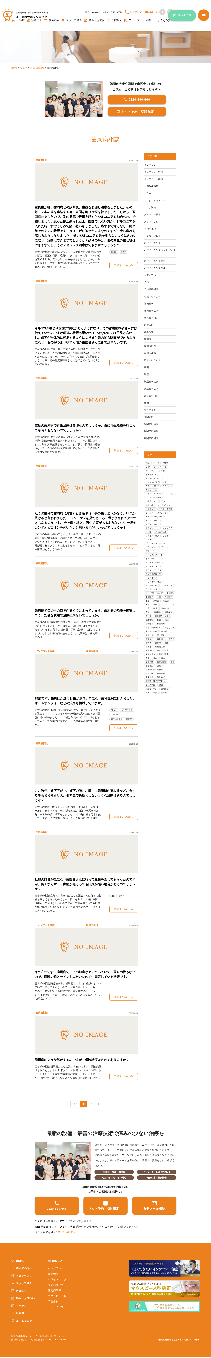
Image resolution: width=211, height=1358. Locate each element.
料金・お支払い (23, 1298)
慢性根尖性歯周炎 (164, 632)
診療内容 (52, 20)
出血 (158, 616)
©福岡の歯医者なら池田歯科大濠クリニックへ (178, 1340)
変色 (170, 624)
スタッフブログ (153, 221)
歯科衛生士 (151, 668)
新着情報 (149, 332)
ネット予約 (184, 15)
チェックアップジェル (156, 523)
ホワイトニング (153, 243)
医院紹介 (114, 20)
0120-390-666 (143, 12)
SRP (148, 467)
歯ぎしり (164, 652)
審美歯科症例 (151, 310)
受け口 (149, 620)
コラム (148, 193)
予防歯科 (150, 612)
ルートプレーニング (155, 604)
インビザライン (161, 467)
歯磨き (167, 664)
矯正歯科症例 (151, 388)
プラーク (150, 548)
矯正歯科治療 (151, 381)
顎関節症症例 (151, 431)
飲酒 (156, 716)
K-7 (158, 463)
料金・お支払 (94, 20)
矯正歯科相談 (151, 395)
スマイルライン (165, 511)
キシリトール (152, 491)
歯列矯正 (150, 660)
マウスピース (152, 588)
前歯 (166, 616)
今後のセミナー (153, 296)
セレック (150, 519)
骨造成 (165, 716)
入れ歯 (169, 612)
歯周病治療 (54, 1291)
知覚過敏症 (151, 684)
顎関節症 (149, 417)
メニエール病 (152, 596)
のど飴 (149, 540)
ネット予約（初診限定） (136, 111)
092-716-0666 (65, 1233)
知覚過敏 (158, 680)
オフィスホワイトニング (157, 483)
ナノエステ (169, 535)
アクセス (132, 20)
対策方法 (149, 324)
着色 (148, 680)
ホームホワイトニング (156, 568)
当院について (21, 1276)
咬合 (166, 620)
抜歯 (160, 636)
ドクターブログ (153, 235)
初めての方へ (21, 1268)
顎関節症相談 (151, 438)
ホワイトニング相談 (155, 268)
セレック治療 (56, 1307)
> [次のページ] (99, 1104)
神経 (160, 688)
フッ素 (167, 543)
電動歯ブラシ (152, 712)
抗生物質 (150, 636)
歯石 (158, 664)
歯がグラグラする (154, 644)
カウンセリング (153, 487)
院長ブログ (150, 410)
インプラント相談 (46, 651)
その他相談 (150, 228)
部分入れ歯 (151, 708)
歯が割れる (151, 652)
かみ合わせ (169, 487)
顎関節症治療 (151, 424)
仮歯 (160, 612)
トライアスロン (153, 531)
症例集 (17, 1313)
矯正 (146, 374)
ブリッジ (166, 556)
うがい (165, 471)
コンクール (151, 499)
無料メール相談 (154, 1206)
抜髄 (168, 636)
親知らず (162, 700)
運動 (146, 402)
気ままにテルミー (154, 360)
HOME (17, 1261)
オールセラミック (154, 479)
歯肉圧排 (164, 668)
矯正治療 (150, 688)
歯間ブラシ (167, 672)
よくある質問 (163, 20)
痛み (170, 676)
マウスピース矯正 (154, 592)
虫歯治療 (162, 696)
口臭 (113, 896)
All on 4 (114, 710)
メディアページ (153, 275)
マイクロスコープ (154, 584)
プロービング (152, 560)
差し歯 (149, 632)
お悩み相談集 (151, 186)
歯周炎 (114, 252)
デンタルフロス (153, 527)
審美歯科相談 (151, 317)
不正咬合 (162, 608)
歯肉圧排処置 (152, 672)
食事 (148, 716)
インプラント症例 (154, 172)
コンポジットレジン (155, 503)
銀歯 (162, 708)
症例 (146, 20)
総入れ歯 (150, 696)
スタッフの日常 (153, 214)
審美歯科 (149, 303)
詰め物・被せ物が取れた (157, 704)
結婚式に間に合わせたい (157, 692)
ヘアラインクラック (155, 564)
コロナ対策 (150, 207)
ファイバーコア (153, 543)
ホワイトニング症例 (155, 261)
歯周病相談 (42, 160)
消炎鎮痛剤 (151, 676)
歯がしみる (151, 648)
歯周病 (124, 252)
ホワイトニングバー (155, 580)
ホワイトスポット (154, 572)
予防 (146, 282)
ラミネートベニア (154, 600)
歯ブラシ (162, 656)
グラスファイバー (154, 495)
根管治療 (162, 640)
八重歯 (149, 616)
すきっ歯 (150, 511)
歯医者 (161, 660)
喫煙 (148, 624)
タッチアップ (164, 519)
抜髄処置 (150, 640)
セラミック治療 (167, 515)
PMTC (167, 463)
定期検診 (150, 628)
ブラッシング (152, 556)
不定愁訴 (150, 608)
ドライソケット (153, 535)
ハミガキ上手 (162, 540)
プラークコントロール (156, 551)
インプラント (128, 710)
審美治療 (53, 1274)
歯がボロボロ (117, 719)
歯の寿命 (150, 656)
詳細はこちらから (124, 265)
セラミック (151, 515)
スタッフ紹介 (71, 20)
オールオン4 (117, 714)
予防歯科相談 (151, 289)
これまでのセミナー (155, 200)
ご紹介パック (152, 507)
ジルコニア (167, 507)
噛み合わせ (159, 624)
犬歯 (162, 676)
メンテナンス (168, 596)
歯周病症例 (150, 346)
